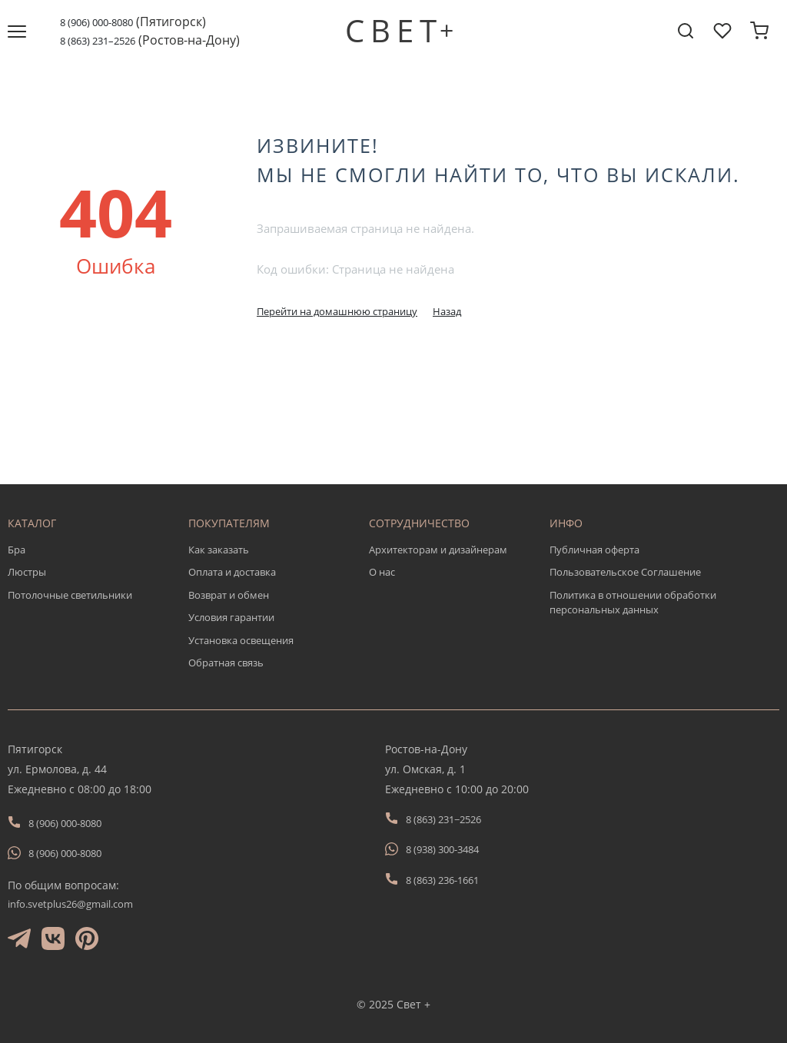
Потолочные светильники (70, 595)
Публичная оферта (594, 549)
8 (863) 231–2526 (97, 41)
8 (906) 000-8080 (96, 22)
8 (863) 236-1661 (442, 880)
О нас (382, 572)
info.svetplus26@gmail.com (70, 904)
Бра (16, 549)
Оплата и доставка (232, 572)
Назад (447, 311)
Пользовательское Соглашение (625, 572)
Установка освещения (241, 640)
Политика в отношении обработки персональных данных (633, 602)
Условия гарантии (231, 617)
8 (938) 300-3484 (442, 849)
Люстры (27, 572)
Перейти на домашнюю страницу (337, 311)
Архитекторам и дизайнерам (438, 549)
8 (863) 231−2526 (443, 819)
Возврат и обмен (228, 595)
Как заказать (218, 549)
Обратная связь (226, 662)
